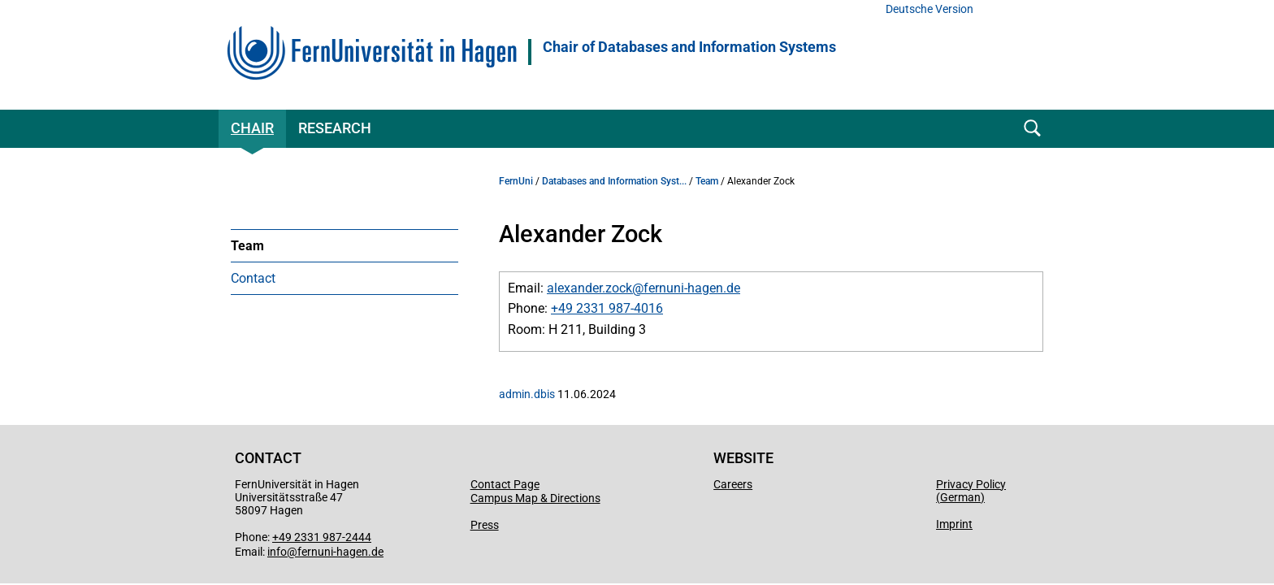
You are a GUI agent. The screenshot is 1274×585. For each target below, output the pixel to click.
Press (484, 524)
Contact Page (505, 484)
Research (334, 127)
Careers (732, 484)
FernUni (516, 181)
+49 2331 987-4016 (607, 308)
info (277, 551)
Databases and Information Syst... (614, 181)
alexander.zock (589, 288)
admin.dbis (527, 394)
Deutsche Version (929, 9)
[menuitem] (344, 245)
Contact (253, 278)
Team (247, 246)
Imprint (954, 524)
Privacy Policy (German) (971, 491)
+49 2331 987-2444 (321, 537)
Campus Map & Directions (535, 498)
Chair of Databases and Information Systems (689, 47)
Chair (252, 127)
